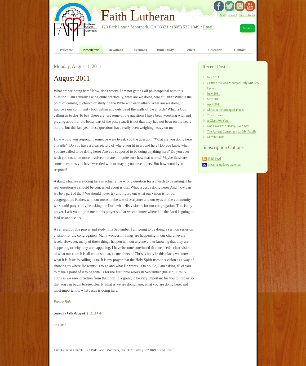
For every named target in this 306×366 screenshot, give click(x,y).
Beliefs (190, 50)
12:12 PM (95, 313)
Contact (232, 14)
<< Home (60, 325)
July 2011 (213, 77)
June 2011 (213, 93)
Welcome (66, 50)
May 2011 (213, 99)
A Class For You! (218, 120)
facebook (219, 6)
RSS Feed (214, 158)
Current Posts (215, 137)
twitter (229, 6)
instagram (240, 6)
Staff (223, 14)
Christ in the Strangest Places (225, 110)
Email (208, 26)
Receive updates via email (224, 165)
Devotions (116, 50)
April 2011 (214, 104)
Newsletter (91, 50)
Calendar (215, 50)
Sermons (140, 50)
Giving (247, 28)
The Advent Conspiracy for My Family (231, 131)
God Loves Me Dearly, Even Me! (228, 126)
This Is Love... (216, 115)
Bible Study (165, 50)
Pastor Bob (62, 302)
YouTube (250, 6)
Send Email (166, 350)
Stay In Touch (247, 14)
